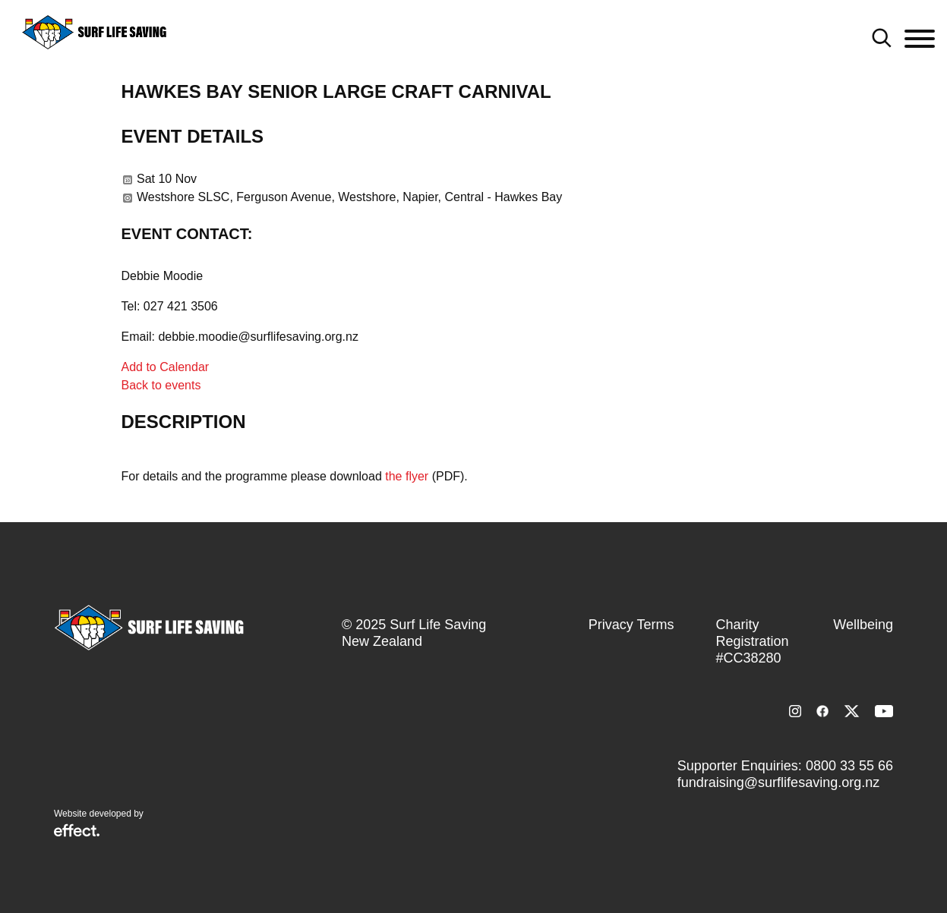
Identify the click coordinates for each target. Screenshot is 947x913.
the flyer (406, 476)
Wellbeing (863, 624)
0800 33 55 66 (849, 765)
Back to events (161, 385)
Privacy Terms (631, 624)
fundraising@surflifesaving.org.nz (778, 782)
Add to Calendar (166, 366)
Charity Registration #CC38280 (751, 641)
